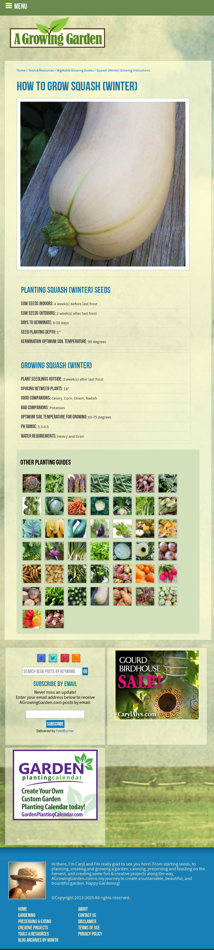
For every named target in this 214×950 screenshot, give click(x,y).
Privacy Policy (90, 934)
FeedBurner (65, 731)
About (83, 909)
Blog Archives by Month (38, 940)
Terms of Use (89, 928)
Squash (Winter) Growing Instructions (123, 70)
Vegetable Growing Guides (75, 70)
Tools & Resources (41, 70)
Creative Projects (33, 928)
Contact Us (87, 915)
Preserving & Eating (34, 921)
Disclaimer (87, 921)
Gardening (26, 915)
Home (21, 70)
